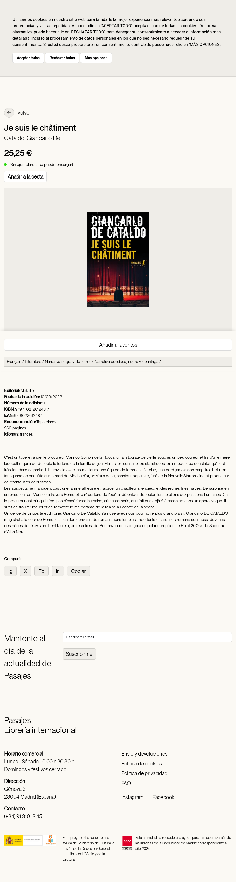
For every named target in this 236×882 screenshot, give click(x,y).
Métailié (27, 390)
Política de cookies (141, 763)
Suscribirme (79, 654)
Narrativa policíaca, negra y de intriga (126, 361)
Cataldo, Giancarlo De (32, 138)
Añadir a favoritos (118, 345)
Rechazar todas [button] (62, 58)
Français (14, 361)
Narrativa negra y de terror (68, 361)
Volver (17, 113)
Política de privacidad (144, 773)
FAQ (126, 783)
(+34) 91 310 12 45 (23, 816)
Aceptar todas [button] (28, 58)
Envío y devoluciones (144, 754)
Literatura (33, 361)
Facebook (163, 797)
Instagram (132, 797)
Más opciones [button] (96, 58)
